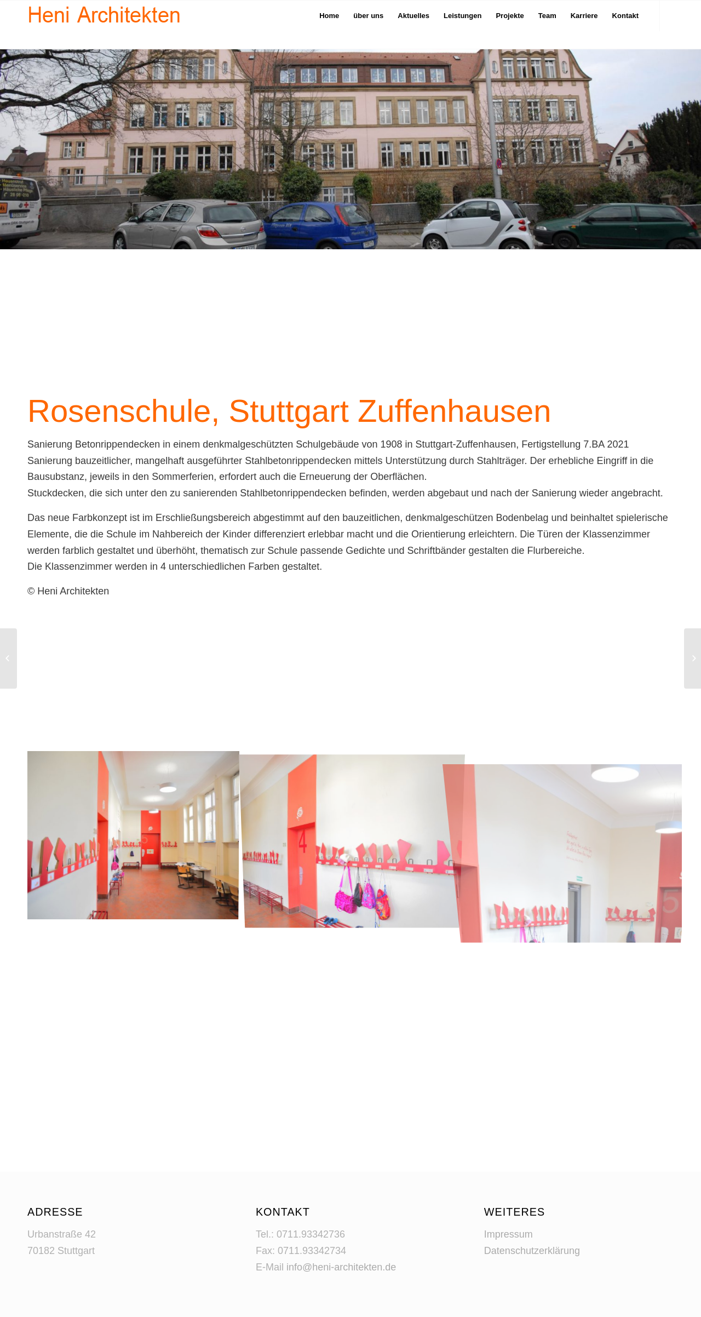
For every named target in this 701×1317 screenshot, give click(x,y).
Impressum (508, 1234)
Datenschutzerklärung (532, 1250)
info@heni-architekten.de (341, 1267)
